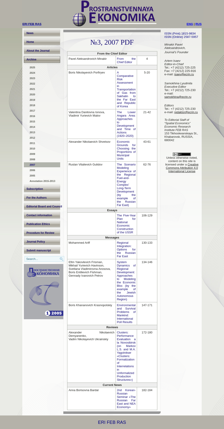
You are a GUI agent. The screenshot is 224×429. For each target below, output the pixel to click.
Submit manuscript (38, 250)
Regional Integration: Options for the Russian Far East (126, 249)
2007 (32, 164)
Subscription (34, 188)
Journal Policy (35, 241)
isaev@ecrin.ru (184, 74)
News (29, 33)
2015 (32, 121)
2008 (32, 159)
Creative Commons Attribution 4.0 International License (182, 168)
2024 (32, 72)
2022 (32, 83)
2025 (32, 67)
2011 (32, 143)
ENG (190, 24)
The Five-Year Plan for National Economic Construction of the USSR (126, 224)
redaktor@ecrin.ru (186, 112)
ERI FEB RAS (112, 422)
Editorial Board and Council (43, 206)
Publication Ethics (38, 224)
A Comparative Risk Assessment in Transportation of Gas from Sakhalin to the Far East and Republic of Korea (126, 89)
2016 (32, 116)
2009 (32, 154)
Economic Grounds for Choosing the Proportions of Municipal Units (126, 150)
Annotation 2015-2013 (42, 181)
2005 (32, 175)
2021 (32, 89)
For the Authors (36, 197)
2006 (32, 170)
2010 (32, 148)
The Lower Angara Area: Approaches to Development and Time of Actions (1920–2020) (126, 124)
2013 (32, 132)
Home (30, 42)
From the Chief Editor (126, 60)
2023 (32, 78)
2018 (32, 105)
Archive (31, 59)
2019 (32, 100)
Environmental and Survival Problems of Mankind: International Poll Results (126, 313)
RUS (198, 24)
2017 (32, 110)
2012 (32, 137)
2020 (32, 94)
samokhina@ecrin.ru (178, 97)
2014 (32, 127)
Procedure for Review (40, 232)
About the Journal (38, 50)
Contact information (39, 215)
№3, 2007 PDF (112, 42)
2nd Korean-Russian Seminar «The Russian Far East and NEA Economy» (126, 398)
